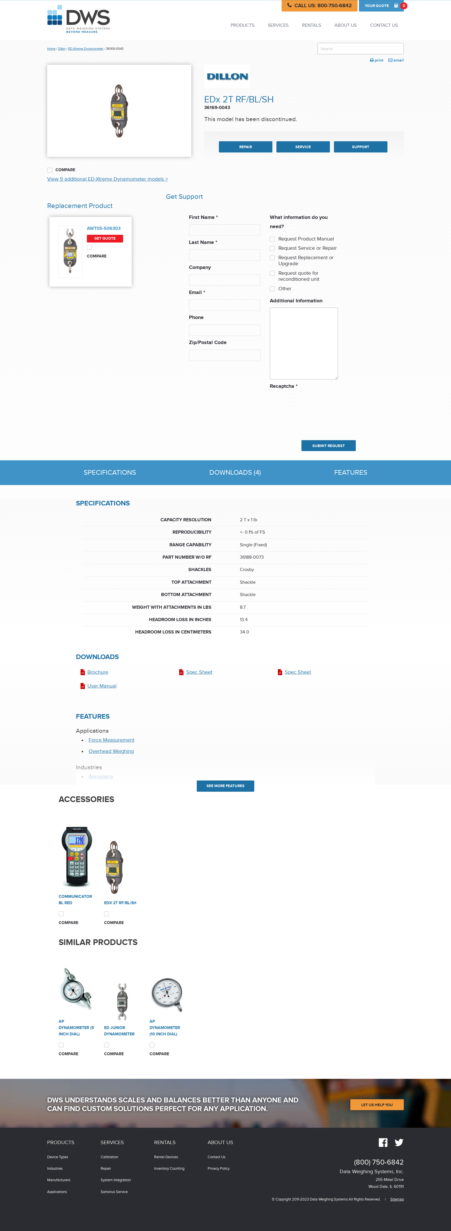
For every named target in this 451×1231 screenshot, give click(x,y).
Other (284, 289)
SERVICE (303, 147)
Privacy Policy (219, 1169)
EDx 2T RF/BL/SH (120, 902)
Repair (106, 1169)
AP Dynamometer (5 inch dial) (76, 1028)
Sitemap (397, 1199)
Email (197, 292)
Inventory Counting (169, 1169)
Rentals (311, 25)
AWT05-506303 (104, 228)
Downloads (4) (235, 473)
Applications (57, 1192)
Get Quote (105, 238)
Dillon (62, 49)
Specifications (110, 473)
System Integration (116, 1180)
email (396, 60)
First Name (203, 217)
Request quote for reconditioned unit (298, 276)
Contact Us (384, 25)
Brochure (97, 672)
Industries (55, 1169)
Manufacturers (58, 1180)
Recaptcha (283, 386)
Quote (384, 5)
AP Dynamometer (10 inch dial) (165, 1028)
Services (278, 25)
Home (51, 49)
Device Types (57, 1157)
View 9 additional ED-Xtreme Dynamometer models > (107, 179)
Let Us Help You (377, 1105)
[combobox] (361, 48)
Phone (196, 317)
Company (200, 267)
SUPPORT (360, 147)
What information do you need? (299, 222)
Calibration (109, 1157)
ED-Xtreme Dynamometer (86, 49)
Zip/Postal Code (208, 342)
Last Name (203, 242)
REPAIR (245, 147)
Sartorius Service (114, 1192)
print (376, 60)
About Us (346, 25)
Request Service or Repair (307, 248)
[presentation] (293, 411)
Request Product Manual (306, 239)
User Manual (101, 686)
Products (242, 25)
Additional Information (296, 301)
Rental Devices (166, 1157)
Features (350, 473)
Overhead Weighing (111, 751)
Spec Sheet (199, 672)
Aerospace (101, 777)
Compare (61, 170)
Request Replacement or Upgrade (306, 261)
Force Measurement (111, 740)
